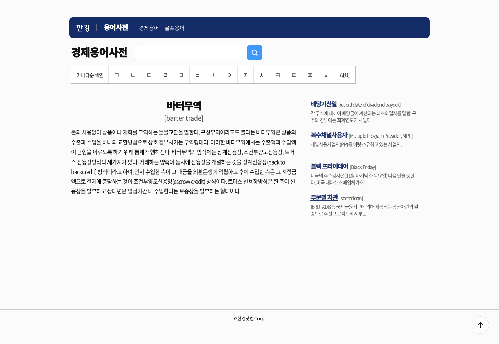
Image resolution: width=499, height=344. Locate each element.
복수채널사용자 (328, 134)
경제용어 (149, 28)
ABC (345, 74)
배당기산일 (323, 103)
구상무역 (210, 132)
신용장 (234, 152)
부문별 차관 (324, 197)
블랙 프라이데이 (329, 165)
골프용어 (175, 28)
